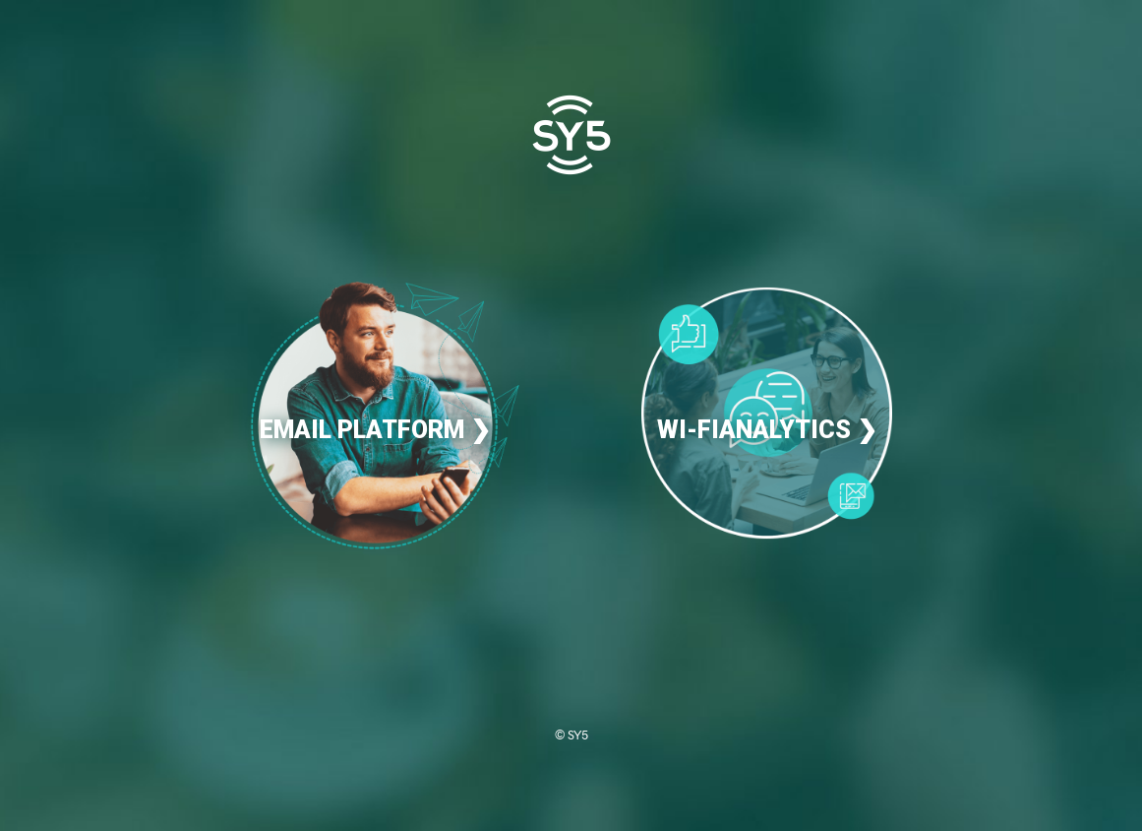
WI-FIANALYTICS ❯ (767, 430)
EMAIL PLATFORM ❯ (375, 430)
